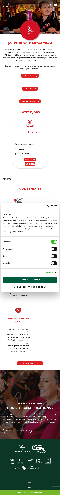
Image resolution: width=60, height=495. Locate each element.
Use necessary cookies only (30, 287)
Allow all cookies (30, 280)
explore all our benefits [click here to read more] (30, 363)
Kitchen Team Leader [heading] (30, 132)
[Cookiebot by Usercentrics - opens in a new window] (47, 206)
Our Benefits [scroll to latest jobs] (28, 76)
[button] (49, 5)
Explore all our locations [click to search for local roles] (17, 431)
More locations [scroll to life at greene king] (28, 101)
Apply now (30, 160)
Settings (49, 272)
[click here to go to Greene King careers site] (30, 457)
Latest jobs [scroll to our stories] (29, 88)
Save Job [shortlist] (28, 164)
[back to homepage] (9, 5)
